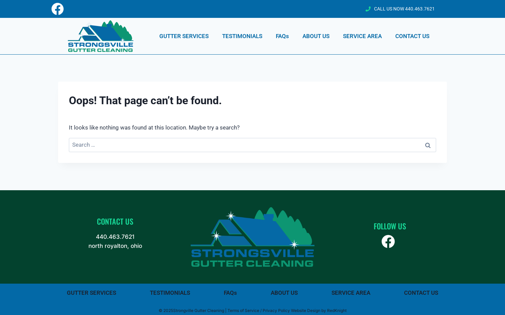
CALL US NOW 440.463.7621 (404, 8)
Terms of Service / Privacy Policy (259, 310)
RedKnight (337, 310)
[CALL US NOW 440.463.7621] (368, 8)
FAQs (282, 36)
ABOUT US (315, 36)
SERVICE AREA (362, 36)
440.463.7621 (115, 236)
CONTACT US (412, 36)
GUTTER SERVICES (184, 36)
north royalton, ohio (115, 245)
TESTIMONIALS (242, 36)
